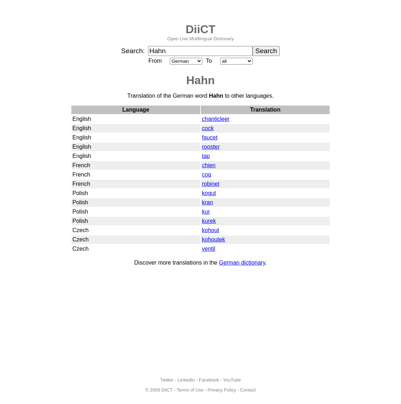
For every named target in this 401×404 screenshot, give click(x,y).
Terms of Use (190, 390)
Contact (248, 390)
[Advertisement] (200, 322)
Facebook (209, 380)
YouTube (232, 380)
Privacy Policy (222, 390)
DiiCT (200, 29)
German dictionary (242, 263)
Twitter (167, 380)
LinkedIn (186, 380)
